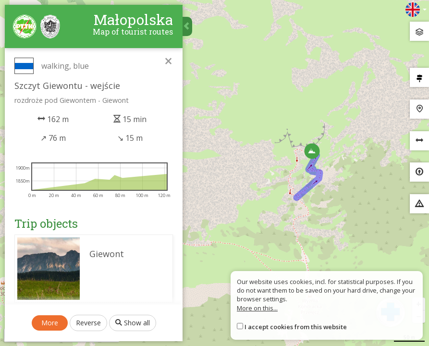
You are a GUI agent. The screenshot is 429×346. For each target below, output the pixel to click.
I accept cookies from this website (296, 326)
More (49, 322)
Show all (132, 322)
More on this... (257, 308)
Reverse (88, 322)
